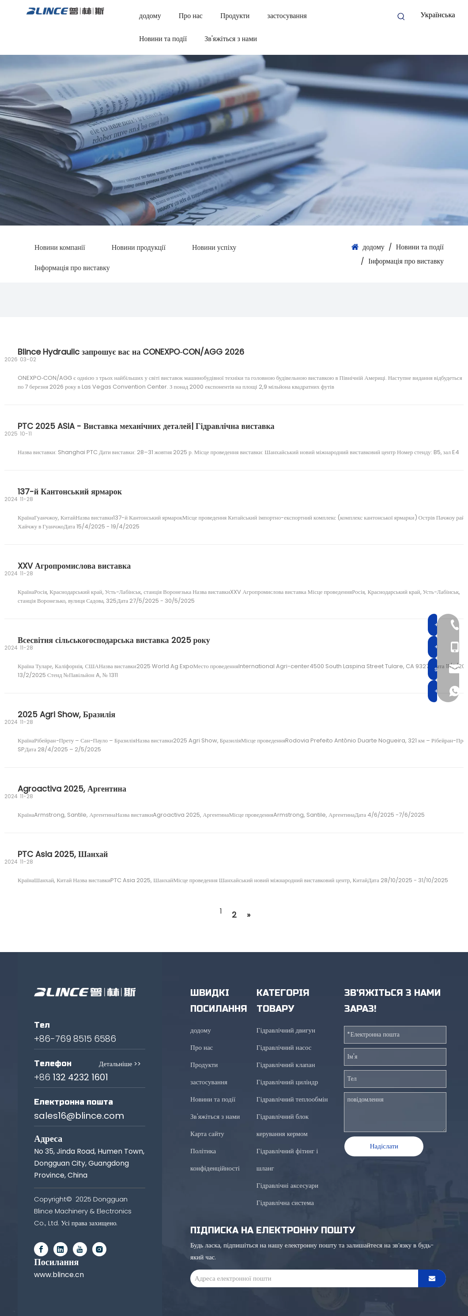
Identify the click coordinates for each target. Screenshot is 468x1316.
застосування (208, 1081)
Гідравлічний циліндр (287, 1081)
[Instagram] (99, 1249)
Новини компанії (59, 247)
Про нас (201, 1047)
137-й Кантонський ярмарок (70, 491)
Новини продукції (139, 247)
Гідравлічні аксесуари (287, 1185)
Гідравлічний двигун (286, 1030)
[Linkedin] (60, 1249)
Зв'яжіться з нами (215, 1116)
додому (200, 1030)
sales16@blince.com (79, 1115)
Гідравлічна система (285, 1202)
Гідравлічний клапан (286, 1064)
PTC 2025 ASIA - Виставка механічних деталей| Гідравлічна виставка (146, 426)
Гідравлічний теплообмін (292, 1099)
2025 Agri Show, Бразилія (66, 714)
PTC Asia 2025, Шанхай (63, 854)
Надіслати (384, 1146)
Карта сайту (207, 1133)
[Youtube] (80, 1249)
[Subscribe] (432, 1278)
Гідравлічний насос (284, 1047)
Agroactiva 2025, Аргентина (72, 788)
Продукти (204, 1064)
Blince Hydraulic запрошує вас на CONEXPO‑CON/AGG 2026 (131, 351)
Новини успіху (214, 247)
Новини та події (212, 1099)
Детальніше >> (120, 1063)
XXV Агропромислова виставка (74, 565)
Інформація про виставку (72, 268)
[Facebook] (41, 1249)
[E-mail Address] (302, 1278)
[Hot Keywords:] (401, 17)
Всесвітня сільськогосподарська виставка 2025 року (114, 640)
